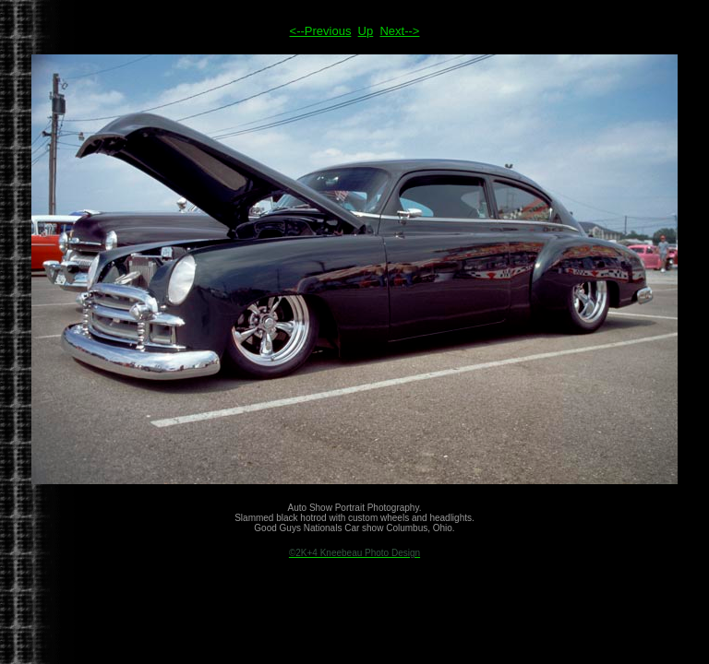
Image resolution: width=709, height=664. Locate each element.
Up (366, 31)
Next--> (399, 31)
